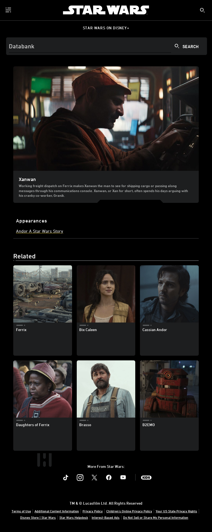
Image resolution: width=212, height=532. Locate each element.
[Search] (106, 46)
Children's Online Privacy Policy (129, 511)
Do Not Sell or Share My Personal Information (155, 517)
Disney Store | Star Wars (38, 517)
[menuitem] (9, 10)
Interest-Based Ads (106, 517)
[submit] (202, 10)
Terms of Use (21, 511)
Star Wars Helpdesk (73, 517)
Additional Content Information (57, 511)
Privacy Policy (93, 511)
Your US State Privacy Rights (176, 511)
